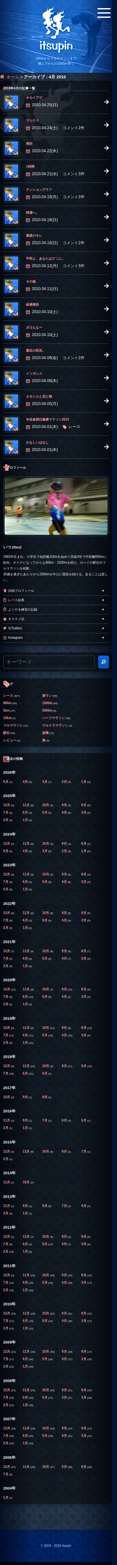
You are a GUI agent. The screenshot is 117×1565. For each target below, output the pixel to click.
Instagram (15, 637)
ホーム (12, 76)
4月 (26, 781)
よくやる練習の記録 (22, 609)
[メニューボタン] (104, 13)
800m (7, 703)
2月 (65, 781)
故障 (45, 733)
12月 (7, 805)
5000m (47, 710)
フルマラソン (13, 725)
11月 (27, 805)
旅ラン (47, 695)
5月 (6, 781)
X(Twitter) (15, 628)
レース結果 (16, 600)
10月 (46, 805)
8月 (84, 805)
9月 (65, 805)
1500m (47, 703)
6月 (26, 812)
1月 (84, 781)
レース (8, 695)
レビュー (9, 740)
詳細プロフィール (21, 590)
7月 (6, 812)
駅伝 (6, 733)
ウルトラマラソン (55, 725)
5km (6, 710)
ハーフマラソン (53, 718)
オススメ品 (16, 619)
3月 (45, 781)
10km (7, 718)
